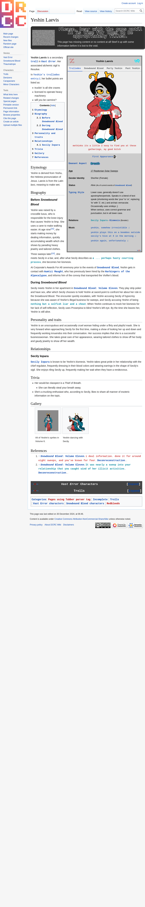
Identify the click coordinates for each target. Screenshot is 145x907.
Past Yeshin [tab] (132, 68)
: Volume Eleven (62, 456)
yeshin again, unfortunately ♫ (109, 241)
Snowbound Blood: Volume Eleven (95, 288)
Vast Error (48, 61)
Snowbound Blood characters (85, 503)
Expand (133, 484)
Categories (39, 499)
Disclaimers (68, 525)
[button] (133, 484)
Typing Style (76, 192)
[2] (53, 253)
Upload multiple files (12, 125)
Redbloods (113, 503)
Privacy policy (36, 525)
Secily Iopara (40, 362)
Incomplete (100, 499)
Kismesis (114, 220)
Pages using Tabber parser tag (69, 499)
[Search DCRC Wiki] (129, 10)
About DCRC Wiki (53, 525)
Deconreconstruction (111, 460)
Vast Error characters (48, 503)
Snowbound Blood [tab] (93, 68)
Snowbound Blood (123, 185)
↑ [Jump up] (39, 456)
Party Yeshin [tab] (114, 68)
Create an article (11, 121)
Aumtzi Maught (53, 271)
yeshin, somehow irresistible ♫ (110, 228)
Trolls (114, 499)
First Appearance (102, 157)
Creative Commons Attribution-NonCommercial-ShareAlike (81, 519)
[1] (52, 229)
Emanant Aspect (78, 163)
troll (34, 61)
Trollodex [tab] (75, 68)
